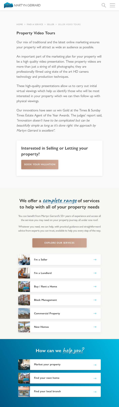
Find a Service (35, 24)
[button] (20, 24)
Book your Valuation (39, 164)
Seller (50, 24)
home (20, 24)
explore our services (59, 242)
